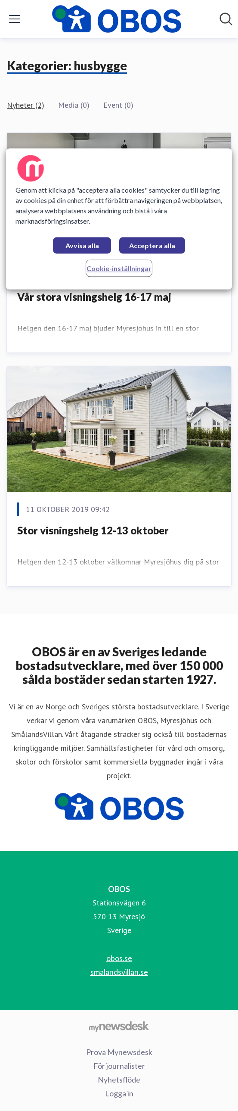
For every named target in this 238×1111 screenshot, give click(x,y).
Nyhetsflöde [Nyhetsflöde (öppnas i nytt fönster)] (119, 1079)
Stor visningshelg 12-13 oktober (93, 530)
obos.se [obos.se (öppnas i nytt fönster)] (119, 958)
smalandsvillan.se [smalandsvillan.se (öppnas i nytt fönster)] (119, 972)
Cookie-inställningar (119, 268)
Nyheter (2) (25, 105)
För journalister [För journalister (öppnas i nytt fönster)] (119, 1065)
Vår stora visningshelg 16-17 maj (94, 296)
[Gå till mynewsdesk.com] (119, 1026)
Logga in (119, 1093)
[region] (119, 218)
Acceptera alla (152, 245)
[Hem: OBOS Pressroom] (116, 19)
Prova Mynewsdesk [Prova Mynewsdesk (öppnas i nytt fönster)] (119, 1052)
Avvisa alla (82, 245)
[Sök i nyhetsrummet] (226, 19)
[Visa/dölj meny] (14, 19)
